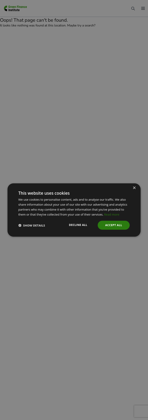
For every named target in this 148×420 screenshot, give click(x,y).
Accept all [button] (113, 225)
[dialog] (74, 210)
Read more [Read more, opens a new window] (111, 214)
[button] (31, 225)
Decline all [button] (78, 225)
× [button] (134, 188)
